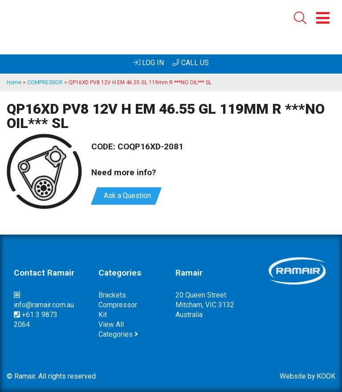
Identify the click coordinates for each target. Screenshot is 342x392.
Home (14, 82)
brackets (112, 295)
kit (102, 314)
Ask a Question (126, 195)
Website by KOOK (307, 376)
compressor (117, 305)
